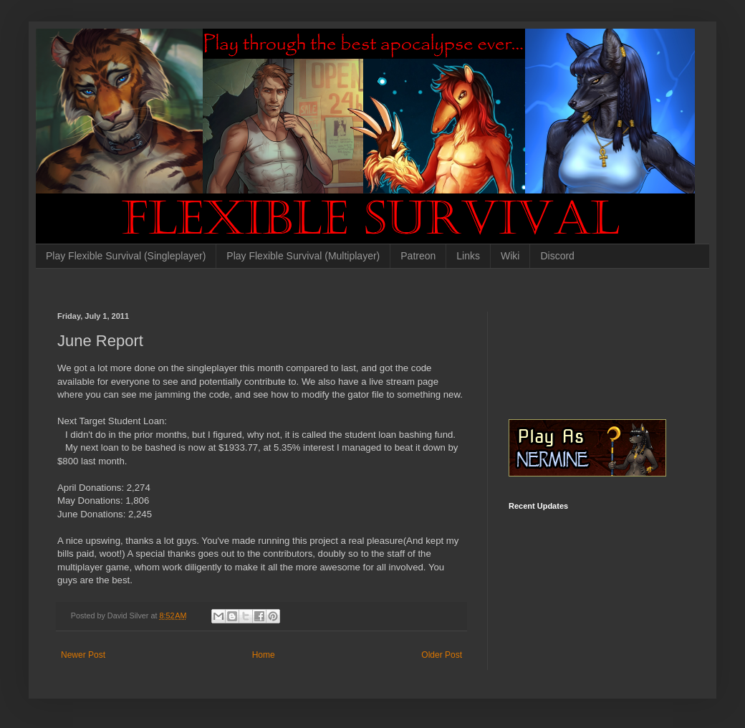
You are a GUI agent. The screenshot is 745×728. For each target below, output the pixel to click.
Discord (557, 256)
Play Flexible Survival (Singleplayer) (126, 256)
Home (263, 655)
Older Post (441, 655)
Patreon (418, 256)
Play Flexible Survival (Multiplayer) (303, 256)
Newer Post (83, 655)
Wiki (510, 256)
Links (468, 256)
